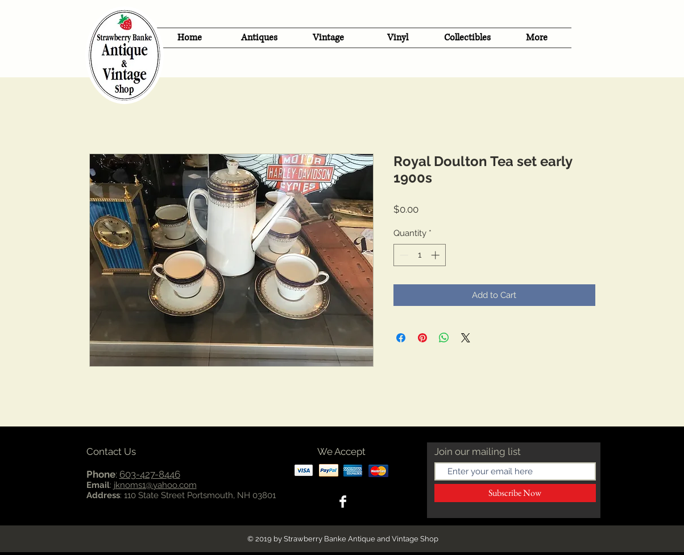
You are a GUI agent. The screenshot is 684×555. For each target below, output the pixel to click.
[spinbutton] (419, 255)
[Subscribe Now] (515, 493)
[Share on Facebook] (401, 338)
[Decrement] (403, 255)
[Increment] (436, 255)
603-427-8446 (149, 474)
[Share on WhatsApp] (444, 338)
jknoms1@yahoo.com (155, 485)
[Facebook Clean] (343, 501)
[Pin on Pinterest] (422, 338)
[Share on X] (465, 338)
